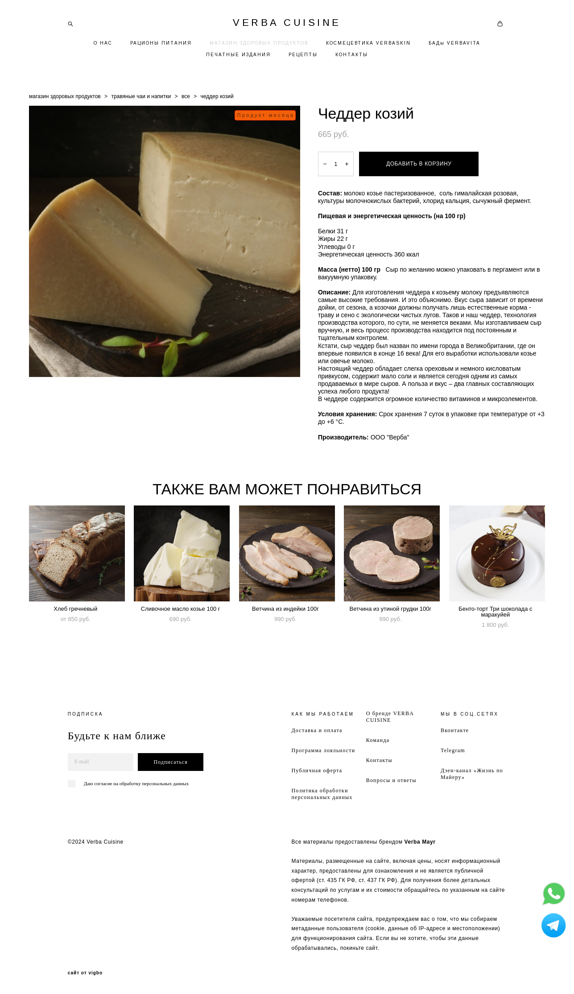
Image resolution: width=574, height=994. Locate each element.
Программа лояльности (323, 750)
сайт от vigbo (85, 973)
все (186, 96)
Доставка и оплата (316, 730)
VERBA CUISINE (287, 23)
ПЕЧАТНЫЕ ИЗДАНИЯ (238, 54)
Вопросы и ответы (391, 780)
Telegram (453, 750)
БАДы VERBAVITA (454, 43)
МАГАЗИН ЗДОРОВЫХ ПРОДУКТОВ (259, 43)
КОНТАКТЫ (351, 54)
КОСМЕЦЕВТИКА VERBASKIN (368, 43)
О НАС (103, 43)
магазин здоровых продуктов (65, 96)
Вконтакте (455, 730)
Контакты (379, 760)
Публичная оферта (316, 770)
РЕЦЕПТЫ (303, 54)
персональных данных (165, 783)
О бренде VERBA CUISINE (390, 716)
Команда (377, 740)
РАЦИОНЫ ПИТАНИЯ (161, 43)
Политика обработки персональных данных (321, 793)
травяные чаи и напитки (141, 96)
